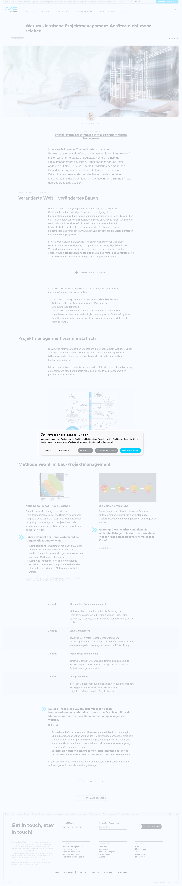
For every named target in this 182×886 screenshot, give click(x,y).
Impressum (63, 450)
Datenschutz (48, 450)
